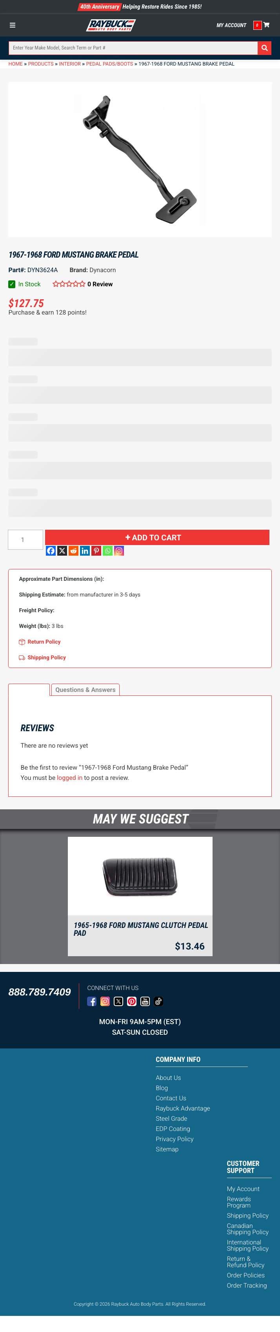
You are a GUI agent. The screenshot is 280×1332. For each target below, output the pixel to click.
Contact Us (171, 1098)
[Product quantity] (25, 540)
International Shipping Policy (248, 1245)
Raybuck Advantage (183, 1108)
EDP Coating (173, 1129)
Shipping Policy (248, 1215)
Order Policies (246, 1275)
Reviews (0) (29, 689)
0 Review (100, 284)
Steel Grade (171, 1118)
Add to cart (157, 537)
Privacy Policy (174, 1139)
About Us (168, 1077)
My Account (231, 25)
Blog (162, 1088)
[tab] (28, 690)
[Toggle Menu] (14, 25)
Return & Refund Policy (246, 1262)
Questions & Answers (85, 689)
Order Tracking (247, 1285)
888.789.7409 (39, 992)
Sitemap (167, 1149)
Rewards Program (239, 1202)
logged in (69, 777)
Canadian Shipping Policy (248, 1229)
